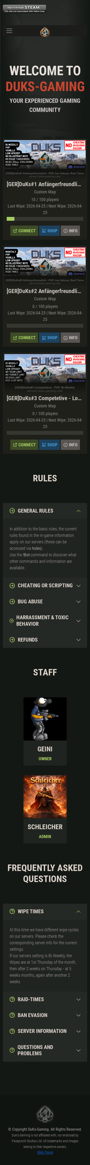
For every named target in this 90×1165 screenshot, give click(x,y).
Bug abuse (26, 601)
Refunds (23, 640)
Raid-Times (26, 999)
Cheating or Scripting (41, 585)
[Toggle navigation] (9, 30)
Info (70, 230)
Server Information (37, 1031)
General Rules (31, 511)
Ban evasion (28, 1015)
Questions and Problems (31, 1050)
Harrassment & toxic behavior (39, 620)
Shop (49, 230)
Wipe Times (26, 911)
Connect (24, 230)
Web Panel (45, 1152)
